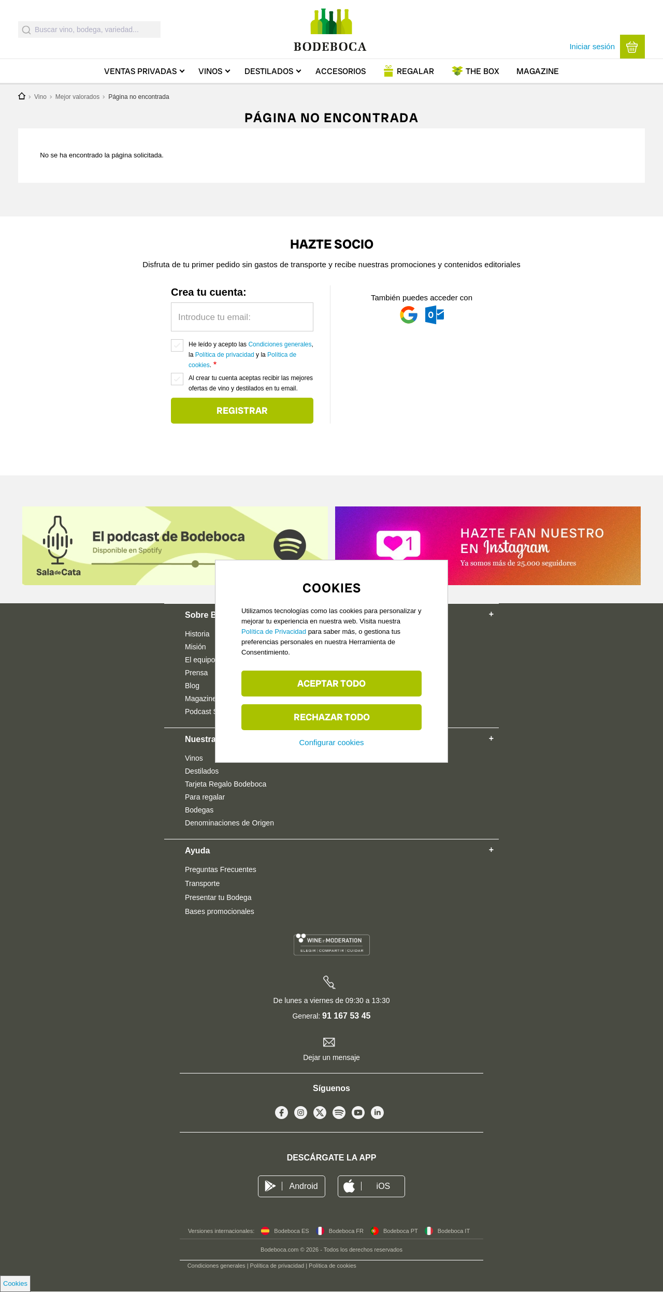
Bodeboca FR (346, 1231)
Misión (195, 647)
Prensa (196, 673)
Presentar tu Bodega (218, 897)
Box (482, 71)
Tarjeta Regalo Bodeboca (225, 784)
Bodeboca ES (291, 1231)
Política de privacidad (224, 354)
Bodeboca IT (454, 1231)
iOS (384, 1186)
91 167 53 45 (346, 1015)
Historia (197, 634)
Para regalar (205, 797)
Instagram (300, 1115)
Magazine (537, 71)
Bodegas (199, 810)
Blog (192, 685)
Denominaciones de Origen (229, 823)
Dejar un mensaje (331, 1057)
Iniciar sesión (592, 46)
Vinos (210, 71)
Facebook (281, 1115)
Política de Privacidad (273, 631)
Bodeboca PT (400, 1231)
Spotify (339, 1115)
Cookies (15, 1283)
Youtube (358, 1115)
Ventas (140, 71)
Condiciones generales (279, 344)
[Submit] (26, 29)
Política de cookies (332, 1265)
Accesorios (340, 71)
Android (303, 1186)
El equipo (200, 660)
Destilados (268, 71)
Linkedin (377, 1115)
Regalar (415, 71)
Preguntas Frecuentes (220, 869)
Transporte (202, 883)
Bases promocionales (219, 911)
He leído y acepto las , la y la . (251, 355)
